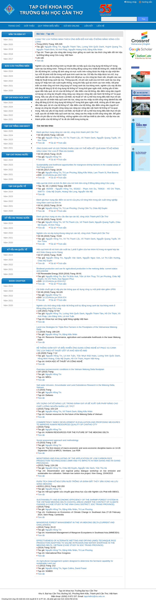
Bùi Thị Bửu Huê (70, 276)
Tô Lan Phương (69, 172)
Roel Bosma (112, 172)
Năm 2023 (8, 76)
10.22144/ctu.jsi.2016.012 (54, 281)
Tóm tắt (40, 61)
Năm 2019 (8, 49)
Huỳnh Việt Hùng (91, 358)
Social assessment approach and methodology (57, 440)
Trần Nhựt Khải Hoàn (86, 356)
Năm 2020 (8, 44)
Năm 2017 (8, 59)
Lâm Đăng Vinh (55, 316)
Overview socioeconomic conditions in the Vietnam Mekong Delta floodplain (70, 369)
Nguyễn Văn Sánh (72, 258)
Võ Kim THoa (54, 225)
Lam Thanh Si (100, 172)
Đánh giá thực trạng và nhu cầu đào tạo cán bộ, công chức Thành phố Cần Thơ (72, 216)
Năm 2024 (8, 71)
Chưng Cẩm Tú (85, 208)
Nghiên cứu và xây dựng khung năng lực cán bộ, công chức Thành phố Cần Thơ (73, 233)
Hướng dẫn (147, 2)
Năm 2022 (8, 81)
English (146, 44)
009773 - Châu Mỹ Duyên (49, 191)
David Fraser (81, 568)
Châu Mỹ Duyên (100, 208)
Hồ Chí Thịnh (111, 313)
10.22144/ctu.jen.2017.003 (54, 175)
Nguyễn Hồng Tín (53, 47)
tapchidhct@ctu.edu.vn (94, 596)
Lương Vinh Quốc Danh (93, 47)
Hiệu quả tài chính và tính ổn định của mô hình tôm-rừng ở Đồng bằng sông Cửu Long (75, 183)
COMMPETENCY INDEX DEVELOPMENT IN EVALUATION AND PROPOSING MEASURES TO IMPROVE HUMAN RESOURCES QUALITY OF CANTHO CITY (78, 423)
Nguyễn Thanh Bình (45, 49)
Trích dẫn (62, 143)
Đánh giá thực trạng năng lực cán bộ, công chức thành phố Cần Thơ (67, 132)
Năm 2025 (8, 102)
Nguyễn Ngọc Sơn (91, 258)
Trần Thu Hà (101, 468)
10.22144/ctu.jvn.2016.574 (54, 297)
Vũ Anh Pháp (61, 49)
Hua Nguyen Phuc (66, 279)
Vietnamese (136, 44)
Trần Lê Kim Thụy (87, 276)
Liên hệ (100, 26)
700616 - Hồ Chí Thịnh (109, 189)
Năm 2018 (8, 54)
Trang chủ (14, 26)
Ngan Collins (68, 568)
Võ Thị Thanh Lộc (71, 138)
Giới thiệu (29, 26)
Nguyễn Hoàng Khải (78, 49)
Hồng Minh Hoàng (46, 358)
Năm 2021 (8, 39)
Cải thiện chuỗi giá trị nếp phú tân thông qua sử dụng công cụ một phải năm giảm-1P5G (76, 289)
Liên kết (88, 26)
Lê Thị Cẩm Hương (110, 258)
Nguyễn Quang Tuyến (107, 138)
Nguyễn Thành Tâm (71, 47)
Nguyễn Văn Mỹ (85, 191)
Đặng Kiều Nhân (95, 49)
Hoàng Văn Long (69, 191)
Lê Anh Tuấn (68, 316)
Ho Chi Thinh (51, 279)
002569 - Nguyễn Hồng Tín (59, 189)
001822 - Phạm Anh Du (85, 189)
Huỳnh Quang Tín (113, 47)
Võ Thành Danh (88, 138)
